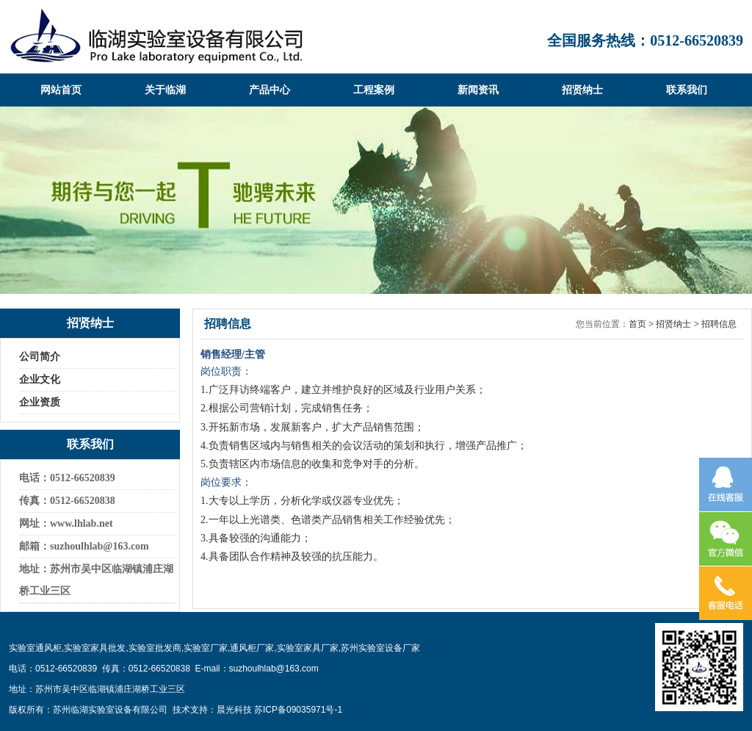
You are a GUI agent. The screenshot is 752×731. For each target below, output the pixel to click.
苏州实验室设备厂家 (380, 648)
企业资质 (39, 402)
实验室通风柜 (35, 648)
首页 (637, 324)
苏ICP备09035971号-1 (298, 710)
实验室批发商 (155, 648)
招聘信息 (719, 324)
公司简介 (39, 356)
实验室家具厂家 (308, 648)
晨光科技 (234, 710)
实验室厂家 (206, 648)
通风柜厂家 (252, 648)
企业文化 (39, 379)
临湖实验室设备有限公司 (156, 36)
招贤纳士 (673, 324)
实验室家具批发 (95, 648)
